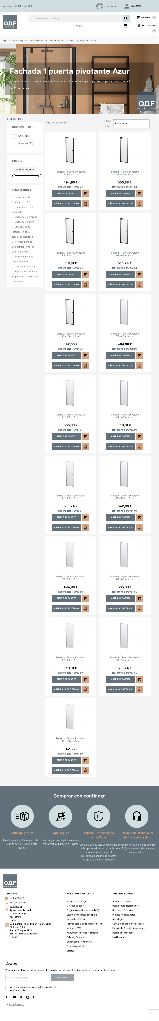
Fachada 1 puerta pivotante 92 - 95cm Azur (125, 254)
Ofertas (70, 951)
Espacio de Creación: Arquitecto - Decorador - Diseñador (25, 276)
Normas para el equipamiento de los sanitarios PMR (23, 246)
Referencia (64, 187)
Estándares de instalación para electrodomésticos (22, 232)
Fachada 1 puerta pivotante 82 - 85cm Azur (125, 173)
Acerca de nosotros (122, 901)
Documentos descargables (125, 906)
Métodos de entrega (25, 217)
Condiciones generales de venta (128, 924)
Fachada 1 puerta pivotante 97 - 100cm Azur (70, 335)
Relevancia (131, 123)
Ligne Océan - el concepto (79, 942)
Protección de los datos (123, 915)
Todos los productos (76, 946)
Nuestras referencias (122, 910)
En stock (24, 136)
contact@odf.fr (17, 898)
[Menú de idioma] (106, 6)
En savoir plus (20, 88)
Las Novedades (119, 937)
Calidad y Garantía (24, 266)
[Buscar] (79, 18)
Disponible (25, 143)
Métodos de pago (24, 222)
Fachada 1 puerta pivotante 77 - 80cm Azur (70, 173)
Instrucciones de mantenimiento (82, 933)
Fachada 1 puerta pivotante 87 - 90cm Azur (70, 254)
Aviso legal (117, 919)
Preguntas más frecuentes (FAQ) (83, 910)
